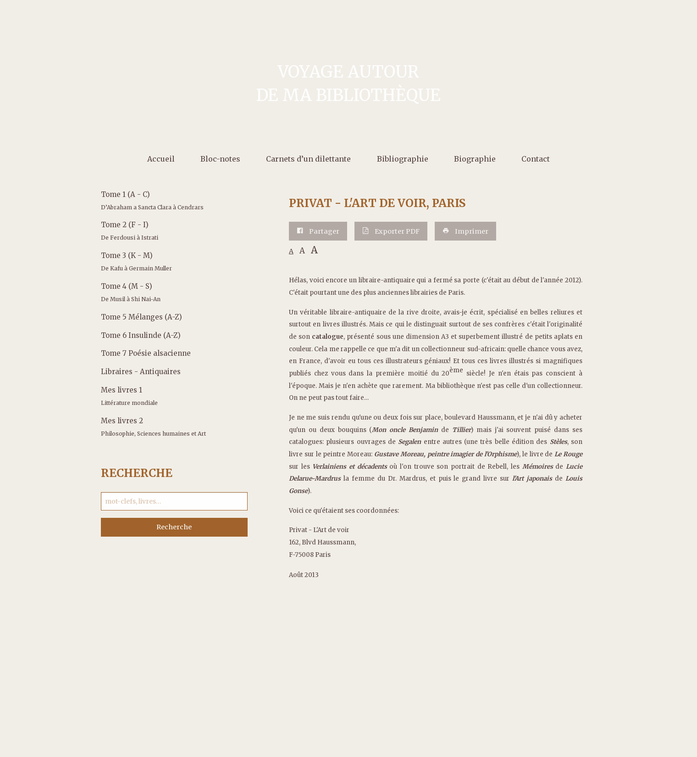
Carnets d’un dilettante (308, 158)
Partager (318, 231)
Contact (535, 158)
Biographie (475, 158)
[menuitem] (161, 158)
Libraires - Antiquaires (141, 371)
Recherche (174, 527)
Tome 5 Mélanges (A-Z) (141, 317)
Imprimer (465, 231)
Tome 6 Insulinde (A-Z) (141, 335)
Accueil (161, 158)
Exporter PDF (391, 231)
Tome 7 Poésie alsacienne (146, 353)
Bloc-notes (220, 158)
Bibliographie (402, 158)
